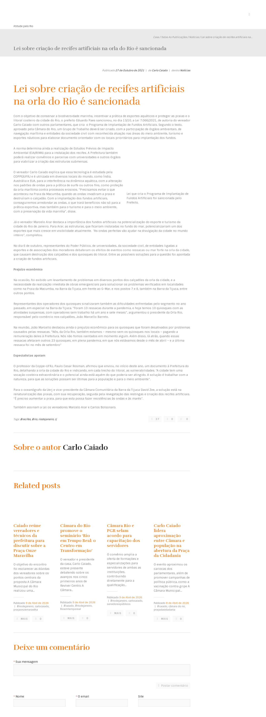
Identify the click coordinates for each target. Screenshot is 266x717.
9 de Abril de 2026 (37, 603)
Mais (24, 619)
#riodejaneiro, (25, 606)
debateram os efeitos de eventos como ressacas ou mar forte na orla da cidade (132, 250)
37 (157, 419)
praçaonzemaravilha (26, 609)
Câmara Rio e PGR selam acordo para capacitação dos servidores (123, 535)
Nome (20, 696)
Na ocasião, (22, 280)
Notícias (194, 37)
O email (83, 696)
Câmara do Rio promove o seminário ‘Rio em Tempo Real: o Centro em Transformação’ (78, 538)
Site (141, 696)
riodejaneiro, (46, 419)
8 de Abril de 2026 (177, 603)
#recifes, (25, 419)
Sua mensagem (27, 662)
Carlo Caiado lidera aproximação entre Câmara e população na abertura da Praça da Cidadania (172, 540)
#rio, (35, 419)
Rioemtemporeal (70, 609)
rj (56, 419)
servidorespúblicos (119, 604)
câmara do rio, (177, 606)
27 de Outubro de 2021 (129, 70)
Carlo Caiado (159, 70)
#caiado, (69, 605)
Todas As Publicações (174, 37)
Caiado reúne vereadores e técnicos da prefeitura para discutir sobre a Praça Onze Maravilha (30, 540)
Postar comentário (174, 685)
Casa (156, 37)
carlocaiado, (42, 606)
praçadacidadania (164, 609)
